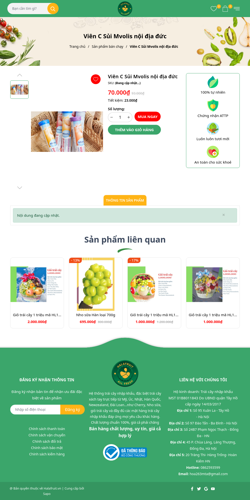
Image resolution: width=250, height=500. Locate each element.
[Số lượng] (120, 117)
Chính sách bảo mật (47, 447)
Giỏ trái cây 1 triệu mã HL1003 (154, 314)
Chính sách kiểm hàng (46, 454)
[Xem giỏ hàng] (225, 8)
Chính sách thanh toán (47, 428)
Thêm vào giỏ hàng (134, 129)
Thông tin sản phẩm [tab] (125, 200)
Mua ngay (148, 116)
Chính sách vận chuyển (47, 435)
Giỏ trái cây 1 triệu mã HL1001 (37, 314)
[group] (67, 131)
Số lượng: (116, 108)
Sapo (47, 493)
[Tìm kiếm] (53, 8)
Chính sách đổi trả (46, 441)
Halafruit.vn (52, 488)
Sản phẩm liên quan (125, 239)
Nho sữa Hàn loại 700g (95, 314)
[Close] (223, 214)
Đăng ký (72, 409)
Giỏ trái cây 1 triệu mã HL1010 (213, 314)
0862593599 (210, 467)
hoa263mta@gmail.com (209, 473)
